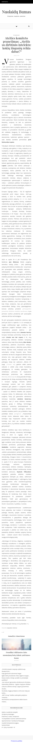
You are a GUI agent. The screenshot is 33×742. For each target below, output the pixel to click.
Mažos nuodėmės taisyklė (10, 712)
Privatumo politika (16, 741)
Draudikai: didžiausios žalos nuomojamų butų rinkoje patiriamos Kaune (16, 655)
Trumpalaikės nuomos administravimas (14, 718)
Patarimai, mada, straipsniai (10, 716)
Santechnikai (6, 725)
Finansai (16, 35)
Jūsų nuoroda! (8, 727)
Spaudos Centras (12, 628)
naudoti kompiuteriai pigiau (10, 723)
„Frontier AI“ (10, 364)
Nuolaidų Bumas (16, 12)
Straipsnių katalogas (8, 714)
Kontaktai (5, 1)
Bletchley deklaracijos (8, 377)
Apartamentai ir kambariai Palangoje (13, 721)
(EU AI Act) (23, 199)
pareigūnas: (17, 414)
